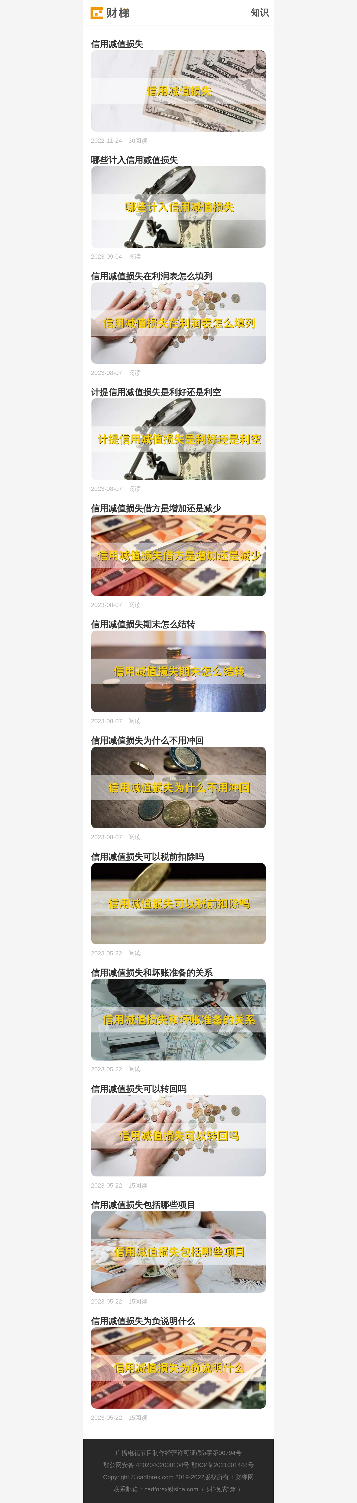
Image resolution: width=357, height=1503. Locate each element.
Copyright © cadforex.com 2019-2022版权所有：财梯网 (178, 1477)
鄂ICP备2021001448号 (222, 1465)
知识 (260, 13)
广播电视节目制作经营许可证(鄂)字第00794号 (178, 1452)
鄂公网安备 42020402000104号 (146, 1465)
